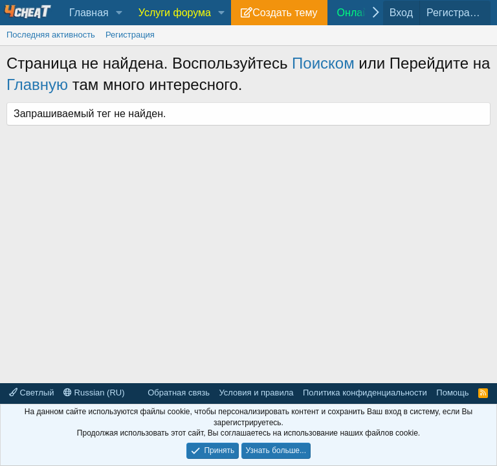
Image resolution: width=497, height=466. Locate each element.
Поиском (323, 63)
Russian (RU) (94, 392)
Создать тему (284, 12)
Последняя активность (50, 34)
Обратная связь (179, 392)
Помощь (452, 392)
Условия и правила (256, 392)
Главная (89, 12)
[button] (119, 13)
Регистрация (130, 34)
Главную (37, 84)
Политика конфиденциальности (365, 392)
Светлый (31, 392)
